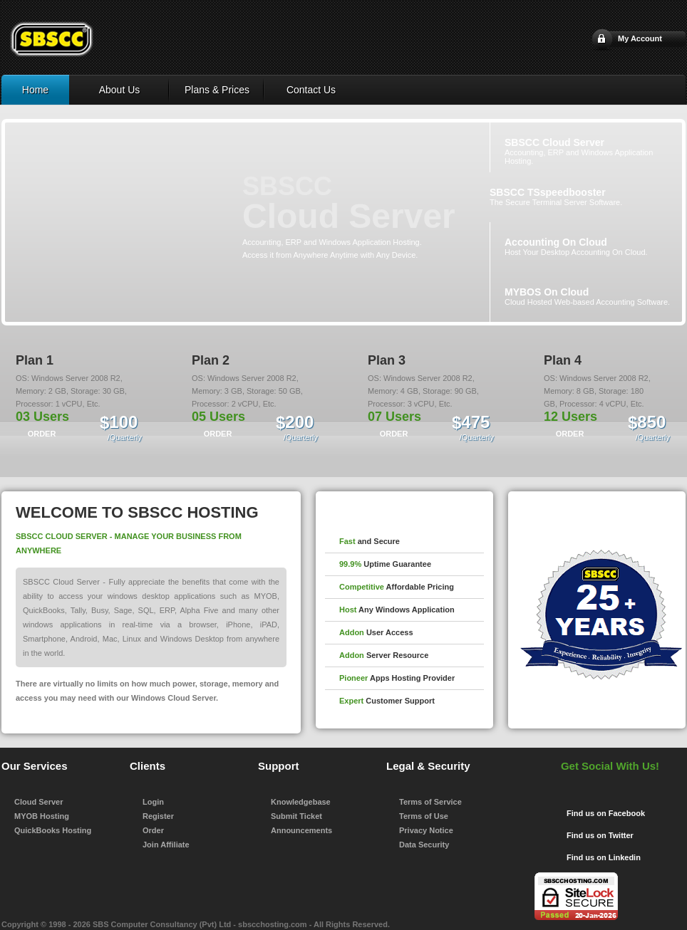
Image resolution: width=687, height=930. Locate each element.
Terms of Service (430, 802)
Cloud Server (38, 802)
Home (35, 89)
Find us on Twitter (600, 835)
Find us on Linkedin (604, 857)
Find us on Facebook (606, 813)
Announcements (301, 830)
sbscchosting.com (272, 924)
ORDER (42, 433)
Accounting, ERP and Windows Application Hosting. (579, 151)
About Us (119, 89)
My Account (640, 38)
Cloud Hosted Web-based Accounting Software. (587, 296)
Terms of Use (423, 816)
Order (153, 830)
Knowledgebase (301, 802)
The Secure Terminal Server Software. (556, 197)
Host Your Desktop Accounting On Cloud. (576, 246)
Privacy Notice (426, 830)
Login (153, 802)
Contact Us (311, 89)
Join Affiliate (166, 844)
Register (158, 816)
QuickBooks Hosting (52, 830)
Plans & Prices (217, 89)
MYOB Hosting (41, 816)
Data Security (424, 844)
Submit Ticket (296, 816)
